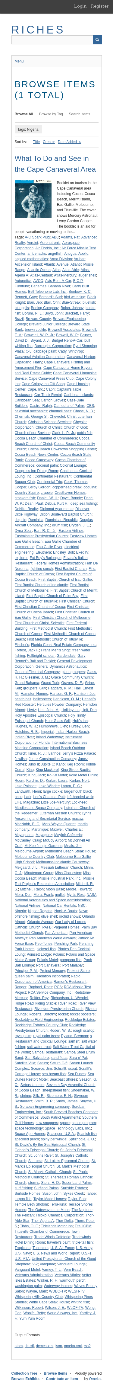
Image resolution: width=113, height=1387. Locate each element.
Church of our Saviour (32, 433)
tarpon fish (23, 1199)
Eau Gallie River (49, 547)
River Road (67, 1003)
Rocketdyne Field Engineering (39, 1020)
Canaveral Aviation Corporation (40, 357)
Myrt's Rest (76, 895)
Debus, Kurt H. (56, 503)
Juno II (33, 764)
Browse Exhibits (25, 1379)
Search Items (79, 114)
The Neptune (82, 1210)
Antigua (70, 253)
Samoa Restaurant (47, 1052)
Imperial (47, 732)
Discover (82, 509)
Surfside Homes (27, 1193)
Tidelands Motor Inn (57, 1226)
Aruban (80, 259)
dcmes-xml (44, 1346)
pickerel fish (45, 949)
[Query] (56, 39)
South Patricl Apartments (60, 1117)
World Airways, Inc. (62, 1313)
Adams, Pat (70, 237)
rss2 (87, 1346)
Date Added (68, 142)
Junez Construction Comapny (52, 759)
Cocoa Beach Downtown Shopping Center (62, 449)
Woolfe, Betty (34, 1313)
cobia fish (85, 433)
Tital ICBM (83, 1226)
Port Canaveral (48, 965)
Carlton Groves (53, 400)
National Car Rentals (59, 905)
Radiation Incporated (52, 976)
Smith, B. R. (44, 1101)
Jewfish (21, 759)
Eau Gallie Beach (29, 541)
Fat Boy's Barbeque (45, 558)
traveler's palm (59, 1242)
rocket (63, 1014)
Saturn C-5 (58, 1063)
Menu (19, 61)
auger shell (87, 275)
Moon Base (55, 889)
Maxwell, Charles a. (66, 829)
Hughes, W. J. (26, 726)
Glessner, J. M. (37, 677)
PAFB (47, 927)
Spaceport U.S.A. (61, 1134)
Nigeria (20, 911)
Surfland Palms (46, 1188)
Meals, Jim (72, 846)
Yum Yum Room (32, 1318)
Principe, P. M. (26, 971)
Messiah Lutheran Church (61, 867)
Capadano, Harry (28, 362)
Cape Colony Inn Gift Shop (43, 384)
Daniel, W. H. (47, 498)
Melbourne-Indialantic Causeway (62, 862)
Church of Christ (49, 427)
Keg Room (75, 764)
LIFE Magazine (27, 802)
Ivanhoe (54, 753)
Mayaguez (44, 835)
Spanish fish (86, 1134)
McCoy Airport (54, 840)
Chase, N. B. (83, 411)
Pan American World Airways (52, 938)
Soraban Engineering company (45, 1106)
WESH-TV (76, 1291)
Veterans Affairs (67, 1275)
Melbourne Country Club (34, 857)
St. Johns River (40, 1155)
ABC (55, 237)
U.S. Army (84, 1248)
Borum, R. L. (32, 313)
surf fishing (23, 1188)
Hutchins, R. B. (27, 732)
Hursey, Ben (79, 726)
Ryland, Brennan (74, 1036)
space (65, 1123)
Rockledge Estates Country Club (41, 1025)
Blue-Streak (71, 302)
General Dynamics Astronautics (61, 666)
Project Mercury (52, 971)
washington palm (28, 1286)
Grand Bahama (27, 683)
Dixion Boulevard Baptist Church (65, 514)
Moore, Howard (78, 889)
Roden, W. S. (60, 1030)
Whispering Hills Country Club (39, 1297)
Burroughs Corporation (53, 346)
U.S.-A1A (22, 1259)
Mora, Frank (43, 895)
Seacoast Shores (63, 1079)
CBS (90, 406)
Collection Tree (24, 1373)
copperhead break (67, 487)
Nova (83, 911)
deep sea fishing (84, 503)
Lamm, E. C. (71, 786)
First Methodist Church (48, 628)
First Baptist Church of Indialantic (41, 585)
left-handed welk (80, 797)
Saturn (42, 1063)
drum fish (59, 525)
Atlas (56, 270)
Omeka (95, 1379)
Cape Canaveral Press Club (51, 378)
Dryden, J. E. (79, 525)
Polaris (58, 954)
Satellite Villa (25, 1063)
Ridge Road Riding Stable (35, 1003)
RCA (58, 987)
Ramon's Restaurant (70, 982)
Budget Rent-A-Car (67, 340)
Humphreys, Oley (53, 726)
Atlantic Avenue (56, 264)
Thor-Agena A (42, 1221)
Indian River (24, 737)
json (58, 1346)
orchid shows (69, 916)
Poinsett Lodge (39, 954)
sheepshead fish (55, 1090)
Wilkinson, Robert (29, 1308)
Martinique (39, 829)
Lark (27, 797)
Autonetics (23, 281)
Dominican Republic (62, 520)
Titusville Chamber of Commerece (42, 1231)
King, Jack (36, 775)
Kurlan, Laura (56, 780)
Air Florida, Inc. (47, 248)
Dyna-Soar (23, 531)
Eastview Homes (83, 536)
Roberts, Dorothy (42, 1014)
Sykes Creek (74, 1193)
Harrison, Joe (84, 694)
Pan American (56, 933)
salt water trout (39, 1047)
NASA (92, 895)
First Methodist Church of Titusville (54, 639)
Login (80, 6)
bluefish (89, 302)
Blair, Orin (52, 302)
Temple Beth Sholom (31, 1204)
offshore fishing (27, 916)
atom (19, 1346)
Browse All (24, 114)
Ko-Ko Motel (57, 775)
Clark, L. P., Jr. (63, 433)
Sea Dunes (77, 1074)
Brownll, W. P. (67, 335)
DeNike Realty (26, 509)
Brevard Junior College (47, 324)
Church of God (75, 427)
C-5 (28, 351)
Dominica (35, 520)
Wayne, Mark (36, 1291)
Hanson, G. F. (61, 694)
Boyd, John (54, 313)
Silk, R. (39, 1096)
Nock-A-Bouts (66, 911)
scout (72, 1068)
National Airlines (28, 905)
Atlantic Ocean (39, 270)
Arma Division (61, 259)
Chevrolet (57, 416)
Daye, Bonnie (71, 498)
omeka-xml (73, 1346)
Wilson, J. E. (55, 1308)
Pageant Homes (67, 927)
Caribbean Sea (27, 400)
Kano (60, 764)
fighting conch (41, 569)
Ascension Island (28, 264)
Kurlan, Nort (79, 780)
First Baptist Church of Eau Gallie (65, 579)
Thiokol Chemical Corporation (59, 1215)
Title (36, 142)
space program (84, 1123)
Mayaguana (24, 835)
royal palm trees (46, 1036)
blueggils (22, 308)
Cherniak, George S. (31, 416)
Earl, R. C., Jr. (45, 531)
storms (33, 1183)
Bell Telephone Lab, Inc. (47, 291)
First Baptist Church (70, 569)
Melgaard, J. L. (27, 867)
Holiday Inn (70, 710)
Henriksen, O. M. (66, 699)
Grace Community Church (72, 677)
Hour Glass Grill (58, 721)
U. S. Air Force (62, 1248)
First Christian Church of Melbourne (61, 617)
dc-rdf (29, 1346)
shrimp (25, 1096)
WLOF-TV (75, 1308)
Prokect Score (78, 971)
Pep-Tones (43, 943)
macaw (77, 819)
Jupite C (47, 764)
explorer (21, 558)
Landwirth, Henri (28, 791)
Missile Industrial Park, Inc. (59, 878)
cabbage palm (44, 351)
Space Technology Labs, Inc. (68, 1128)
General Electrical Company (37, 672)
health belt (23, 699)
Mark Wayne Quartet (59, 824)
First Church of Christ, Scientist (39, 623)
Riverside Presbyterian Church (58, 1009)
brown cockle (35, 330)
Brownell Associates (64, 330)
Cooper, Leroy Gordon (33, 487)
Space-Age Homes (30, 1134)
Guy (42, 688)
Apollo (83, 253)
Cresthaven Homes (70, 493)
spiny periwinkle (54, 1139)
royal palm (23, 1036)
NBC (82, 905)
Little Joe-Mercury (55, 802)
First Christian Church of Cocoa (40, 607)
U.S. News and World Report (56, 1253)
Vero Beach (73, 1269)
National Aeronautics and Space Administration (52, 900)
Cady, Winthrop (70, 351)
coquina (89, 487)
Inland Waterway (49, 737)
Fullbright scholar (41, 656)
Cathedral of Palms (69, 406)
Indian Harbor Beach (72, 732)
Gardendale (66, 656)
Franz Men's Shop (56, 650)
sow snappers (47, 1123)
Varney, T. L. (51, 1269)
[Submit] (97, 39)
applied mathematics (31, 259)
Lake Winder (49, 786)
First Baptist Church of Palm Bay (52, 596)
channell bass (60, 411)
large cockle (52, 791)
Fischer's (22, 645)
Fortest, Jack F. (27, 650)
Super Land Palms (77, 1183)
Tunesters (41, 1248)
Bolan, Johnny (72, 308)
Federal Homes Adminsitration (58, 563)
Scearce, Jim (41, 1068)
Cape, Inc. (35, 389)
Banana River (60, 286)
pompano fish (71, 960)
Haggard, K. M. (60, 688)
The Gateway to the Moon (49, 1210)
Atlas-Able (70, 270)
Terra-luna (58, 1204)
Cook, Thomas (76, 482)
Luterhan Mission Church (59, 813)
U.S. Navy (23, 1253)
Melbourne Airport (29, 851)
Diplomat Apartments (56, 509)
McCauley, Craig (28, 840)
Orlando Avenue (40, 922)
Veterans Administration (34, 1275)
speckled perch (27, 1139)
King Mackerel (47, 770)
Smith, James (67, 1101)
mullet (60, 895)
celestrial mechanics (31, 411)
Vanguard (47, 1264)
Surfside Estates (74, 1188)
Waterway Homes (58, 1286)
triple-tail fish (82, 1242)
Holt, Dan (89, 710)
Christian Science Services (49, 422)
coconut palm (47, 465)
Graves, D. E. (72, 683)
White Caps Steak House (49, 1302)
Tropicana (23, 1248)
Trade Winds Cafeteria (52, 1237)
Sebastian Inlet (32, 1085)
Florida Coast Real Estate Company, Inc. (63, 645)
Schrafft (60, 1068)
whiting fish (80, 1302)
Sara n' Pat (78, 1058)
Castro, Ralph (41, 406)
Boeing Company (45, 308)
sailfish (74, 1041)
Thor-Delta (64, 1221)
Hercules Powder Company (59, 704)
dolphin (21, 520)
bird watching (74, 297)
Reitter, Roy (39, 998)
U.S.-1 (86, 1253)
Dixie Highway (26, 514)
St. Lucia (35, 1161)
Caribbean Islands (78, 395)
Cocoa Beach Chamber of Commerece (46, 438)
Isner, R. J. (37, 753)
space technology (29, 1128)
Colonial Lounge (73, 465)
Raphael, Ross (40, 987)
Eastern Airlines (70, 531)
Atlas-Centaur (41, 275)
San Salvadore (37, 1058)
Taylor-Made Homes (49, 1199)
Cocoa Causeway (39, 460)
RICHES (38, 30)
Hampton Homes (34, 694)
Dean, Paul (33, 503)
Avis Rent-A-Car (58, 281)
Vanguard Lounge (71, 1264)
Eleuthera (43, 552)
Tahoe (91, 1193)
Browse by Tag (51, 114)
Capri (50, 389)
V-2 (35, 1264)
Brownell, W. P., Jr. (39, 335)
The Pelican (24, 1215)
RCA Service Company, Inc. (50, 992)
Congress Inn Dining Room (36, 471)
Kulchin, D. (35, 780)
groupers (30, 688)
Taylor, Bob (77, 1199)
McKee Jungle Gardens (43, 846)
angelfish (55, 253)
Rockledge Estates (80, 1020)
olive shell (49, 916)
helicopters (42, 699)
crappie (46, 493)
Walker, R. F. (47, 1280)
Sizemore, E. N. (59, 1096)
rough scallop (83, 1030)
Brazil (19, 319)
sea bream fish (54, 1074)
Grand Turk (50, 683)
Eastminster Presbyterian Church (41, 536)
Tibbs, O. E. (29, 1226)
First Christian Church (76, 601)
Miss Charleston (68, 873)
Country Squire (27, 493)
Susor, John (51, 1193)
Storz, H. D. (50, 1183)
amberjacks (36, 253)
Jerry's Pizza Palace (78, 753)
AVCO (38, 281)
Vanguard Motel (27, 1269)
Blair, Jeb (34, 302)
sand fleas (59, 1058)
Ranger (21, 987)
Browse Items (55, 1373)
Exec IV (82, 552)
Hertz (31, 710)
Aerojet (32, 243)
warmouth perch (72, 1280)
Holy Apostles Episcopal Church (40, 715)
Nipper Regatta (40, 911)
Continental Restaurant (53, 476)
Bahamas (38, 286)
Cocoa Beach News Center (36, 454)
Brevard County (38, 319)
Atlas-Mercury (65, 275)
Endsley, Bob (63, 552)
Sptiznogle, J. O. (81, 1139)
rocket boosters (82, 1014)
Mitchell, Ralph (32, 889)
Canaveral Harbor (81, 357)
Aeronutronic (50, 243)
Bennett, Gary (26, 297)
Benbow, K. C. (80, 291)
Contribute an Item (62, 1379)
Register (100, 6)
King (30, 770)
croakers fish (25, 498)
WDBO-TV (57, 1291)
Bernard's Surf (50, 297)
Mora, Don (23, 895)
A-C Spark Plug (37, 237)
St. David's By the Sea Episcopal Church (47, 1145)
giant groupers (73, 672)
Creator (49, 142)
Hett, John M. (48, 710)
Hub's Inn (80, 721)
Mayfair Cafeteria (68, 835)
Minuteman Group (38, 873)
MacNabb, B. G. (27, 824)
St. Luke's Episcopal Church (66, 1161)
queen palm (24, 976)
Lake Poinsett (26, 786)
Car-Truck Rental (48, 395)
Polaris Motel (47, 960)
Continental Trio (49, 482)
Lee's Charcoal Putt (49, 797)
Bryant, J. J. (39, 340)
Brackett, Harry (77, 313)
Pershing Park (66, 943)
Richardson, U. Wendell (70, 998)
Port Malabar (72, 965)
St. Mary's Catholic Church (49, 1172)
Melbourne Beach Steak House (70, 851)
